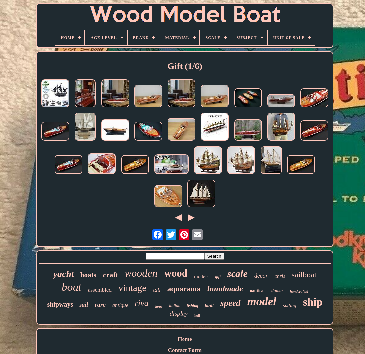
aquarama (184, 289)
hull (197, 315)
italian (174, 305)
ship (313, 302)
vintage (132, 288)
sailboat (304, 274)
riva (142, 303)
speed (230, 303)
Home (185, 339)
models (201, 276)
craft (110, 275)
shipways (60, 304)
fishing (192, 305)
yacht (63, 274)
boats (88, 275)
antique (120, 305)
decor (261, 275)
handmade (225, 288)
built (209, 305)
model (261, 301)
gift (218, 276)
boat (71, 287)
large (158, 306)
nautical (257, 290)
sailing (289, 305)
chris (280, 276)
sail (83, 304)
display (179, 313)
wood (175, 273)
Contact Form (185, 350)
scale (237, 273)
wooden (141, 273)
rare (100, 304)
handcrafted (299, 291)
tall (157, 290)
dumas (277, 290)
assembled (100, 290)
